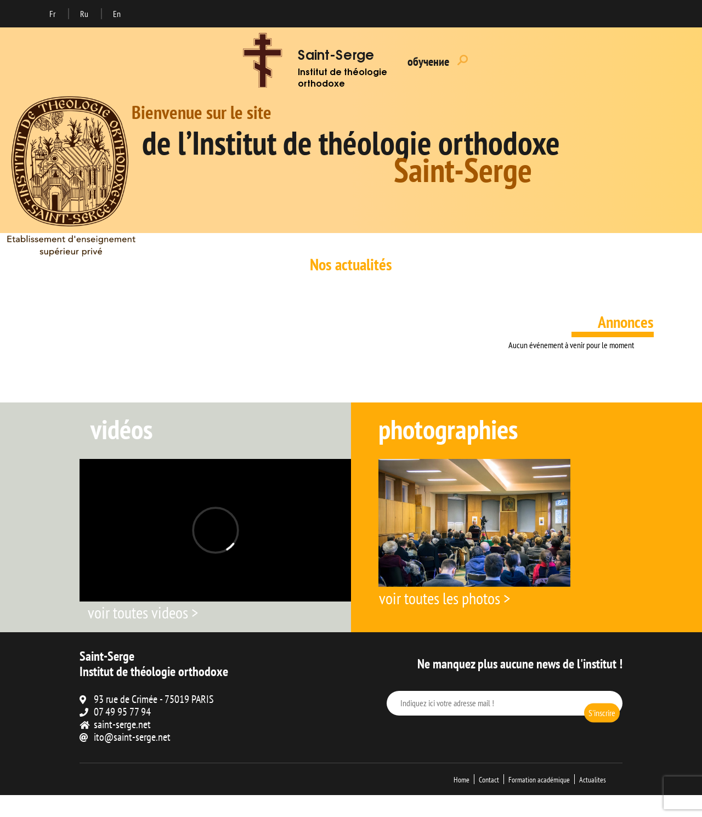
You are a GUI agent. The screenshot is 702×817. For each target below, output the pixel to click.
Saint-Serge (336, 56)
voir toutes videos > (143, 612)
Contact (489, 780)
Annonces (626, 321)
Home (461, 780)
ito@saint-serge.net (132, 737)
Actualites (592, 780)
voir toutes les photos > (444, 598)
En (117, 13)
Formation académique (539, 780)
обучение (428, 61)
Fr (53, 13)
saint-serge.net (122, 724)
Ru (85, 13)
